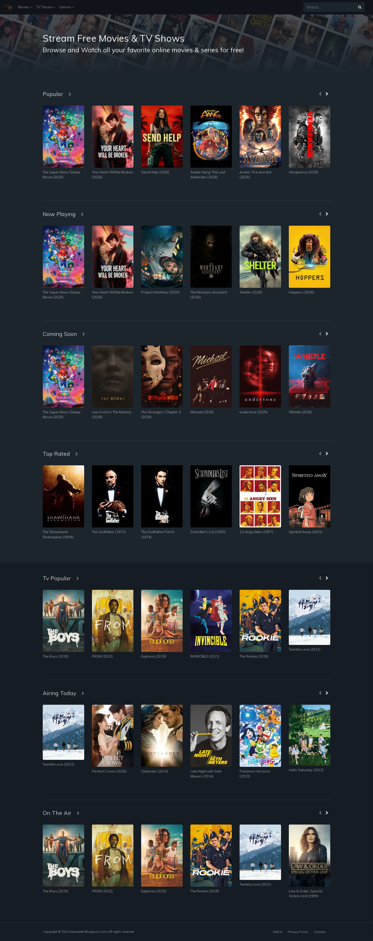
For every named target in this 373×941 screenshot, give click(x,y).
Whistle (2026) (300, 412)
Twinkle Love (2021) (304, 649)
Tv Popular (61, 578)
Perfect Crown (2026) (109, 771)
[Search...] (329, 7)
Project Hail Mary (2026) (160, 292)
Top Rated (60, 453)
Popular (57, 93)
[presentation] (320, 94)
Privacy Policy (298, 932)
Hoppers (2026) (301, 292)
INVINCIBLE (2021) (204, 656)
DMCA (277, 932)
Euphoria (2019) (153, 656)
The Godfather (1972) (109, 532)
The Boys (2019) (55, 656)
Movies (25, 7)
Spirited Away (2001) (305, 532)
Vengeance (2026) (303, 172)
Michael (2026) (202, 412)
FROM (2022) (102, 656)
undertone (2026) (254, 412)
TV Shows (46, 7)
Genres (66, 7)
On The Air (61, 812)
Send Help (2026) (155, 172)
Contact (320, 932)
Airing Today (63, 692)
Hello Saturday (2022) (306, 770)
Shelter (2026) (251, 292)
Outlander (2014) (154, 771)
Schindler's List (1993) (207, 532)
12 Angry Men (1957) (256, 532)
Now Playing (63, 213)
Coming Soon (64, 333)
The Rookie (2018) (254, 656)
